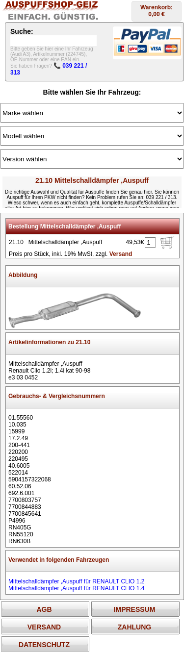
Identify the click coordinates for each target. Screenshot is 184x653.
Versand (120, 254)
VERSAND (44, 627)
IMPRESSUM (135, 609)
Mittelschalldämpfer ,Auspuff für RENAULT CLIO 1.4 (76, 588)
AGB (44, 609)
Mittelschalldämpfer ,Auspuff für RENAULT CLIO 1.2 (76, 581)
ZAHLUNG (134, 627)
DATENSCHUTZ (44, 645)
